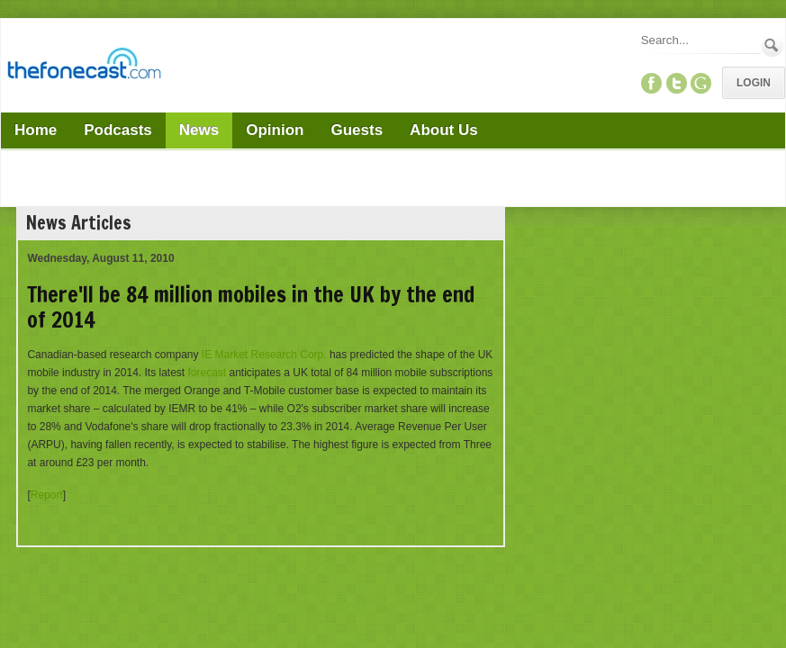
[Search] (699, 40)
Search (772, 45)
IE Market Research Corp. (264, 354)
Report (47, 495)
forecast (207, 372)
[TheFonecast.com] (84, 66)
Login (753, 82)
